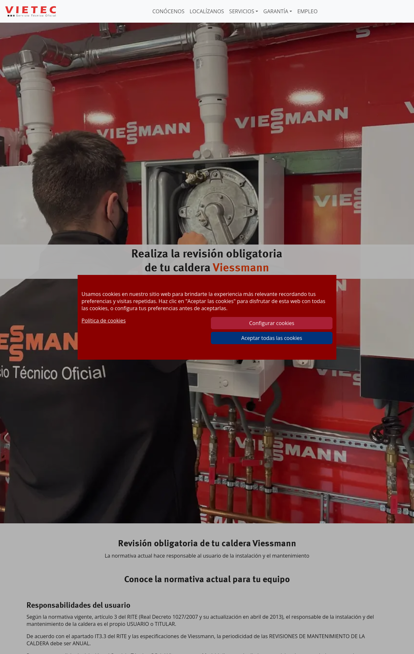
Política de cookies (104, 320)
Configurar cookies (271, 323)
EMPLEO (307, 11)
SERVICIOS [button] (241, 11)
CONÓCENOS (168, 11)
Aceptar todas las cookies (271, 338)
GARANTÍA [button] (275, 11)
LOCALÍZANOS (207, 11)
